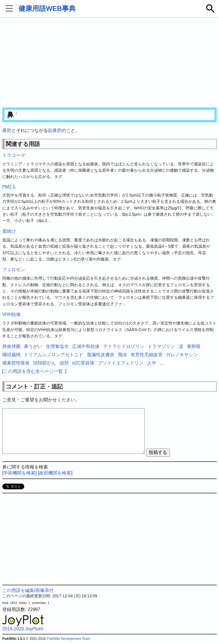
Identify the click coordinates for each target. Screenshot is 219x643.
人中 (151, 362)
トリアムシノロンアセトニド (53, 354)
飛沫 (122, 354)
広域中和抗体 (86, 346)
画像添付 (44, 590)
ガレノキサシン (182, 354)
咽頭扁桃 (11, 354)
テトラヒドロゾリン (123, 346)
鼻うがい (33, 346)
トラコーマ (13, 155)
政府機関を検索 (55, 472)
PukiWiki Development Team (68, 639)
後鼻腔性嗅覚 (16, 362)
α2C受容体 (83, 362)
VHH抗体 (11, 314)
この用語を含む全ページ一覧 (33, 371)
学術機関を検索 (19, 472)
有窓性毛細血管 (147, 354)
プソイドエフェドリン (120, 362)
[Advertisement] (109, 63)
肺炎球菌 (11, 346)
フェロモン (13, 269)
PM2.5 (8, 187)
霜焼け (9, 231)
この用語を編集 (18, 590)
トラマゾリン (161, 346)
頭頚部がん (44, 362)
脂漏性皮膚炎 (100, 354)
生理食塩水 (57, 346)
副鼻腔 (55, 130)
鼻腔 (6, 130)
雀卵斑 (193, 346)
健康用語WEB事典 (47, 8)
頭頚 (64, 362)
